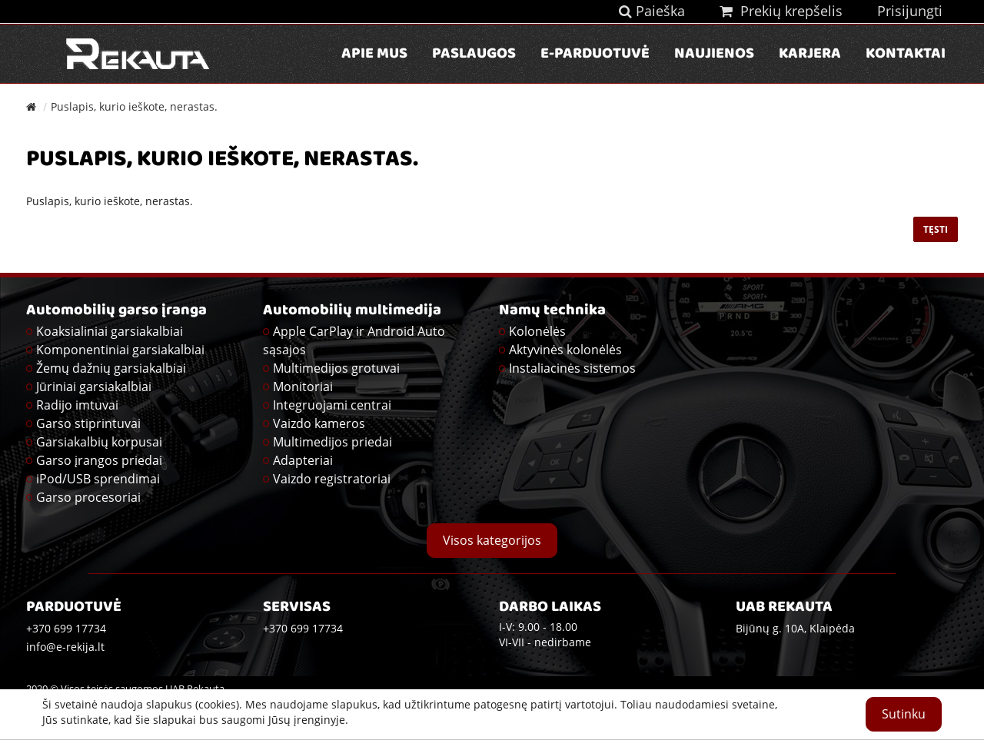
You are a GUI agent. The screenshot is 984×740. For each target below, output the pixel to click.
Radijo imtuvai (77, 405)
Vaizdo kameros (319, 423)
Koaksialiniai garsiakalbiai (109, 331)
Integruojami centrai (332, 405)
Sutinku (904, 713)
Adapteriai (303, 460)
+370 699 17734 (303, 628)
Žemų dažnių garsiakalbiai (111, 368)
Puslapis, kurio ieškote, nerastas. (134, 106)
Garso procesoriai (88, 497)
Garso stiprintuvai (88, 423)
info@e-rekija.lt (65, 646)
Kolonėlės (537, 331)
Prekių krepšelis (781, 11)
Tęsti (935, 229)
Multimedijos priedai (332, 441)
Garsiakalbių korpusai (99, 441)
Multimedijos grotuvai (336, 368)
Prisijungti (909, 11)
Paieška (652, 11)
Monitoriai (303, 386)
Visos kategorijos (492, 540)
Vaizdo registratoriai (332, 478)
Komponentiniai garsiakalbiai (120, 349)
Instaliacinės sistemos (572, 368)
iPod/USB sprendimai (98, 478)
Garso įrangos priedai (99, 460)
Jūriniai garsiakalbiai (93, 386)
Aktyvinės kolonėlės (565, 349)
